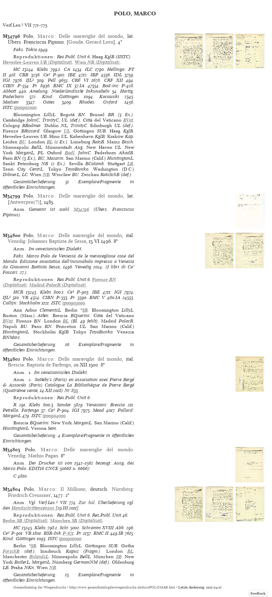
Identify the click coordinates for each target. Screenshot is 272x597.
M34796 (81, 209)
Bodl (69, 153)
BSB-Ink (52, 533)
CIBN (8, 86)
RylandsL (38, 557)
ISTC (8, 107)
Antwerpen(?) (25, 202)
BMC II (101, 533)
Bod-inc (110, 86)
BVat (128, 120)
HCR (18, 292)
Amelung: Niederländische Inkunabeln (69, 91)
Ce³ (46, 75)
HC (16, 69)
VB (25, 297)
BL (50, 142)
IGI (6, 80)
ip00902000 (25, 107)
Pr (34, 86)
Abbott (9, 91)
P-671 (68, 533)
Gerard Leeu (99, 42)
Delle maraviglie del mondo (91, 36)
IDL (118, 75)
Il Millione (72, 489)
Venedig (16, 241)
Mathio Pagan (43, 456)
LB (130, 164)
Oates (49, 102)
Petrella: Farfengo (21, 410)
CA (67, 69)
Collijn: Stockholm (21, 303)
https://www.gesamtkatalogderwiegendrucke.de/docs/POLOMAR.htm (122, 587)
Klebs (42, 69)
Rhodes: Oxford (98, 102)
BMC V (97, 297)
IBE (72, 75)
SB (85, 310)
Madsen (11, 102)
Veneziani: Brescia (105, 405)
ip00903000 (73, 303)
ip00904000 (54, 416)
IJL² (30, 80)
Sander (64, 405)
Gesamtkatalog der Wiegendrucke (39, 587)
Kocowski (109, 96)
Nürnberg (122, 489)
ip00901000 (70, 538)
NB (46, 174)
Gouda (75, 42)
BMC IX (62, 86)
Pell (52, 80)
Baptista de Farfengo (49, 365)
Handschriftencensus (33, 508)
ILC (88, 69)
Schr (64, 528)
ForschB (11, 551)
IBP (94, 75)
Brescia (16, 365)
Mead (98, 410)
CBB (23, 75)
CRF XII (113, 80)
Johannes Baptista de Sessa (57, 241)
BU (22, 142)
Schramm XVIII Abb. (103, 528)
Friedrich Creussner (29, 495)
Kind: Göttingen (60, 96)
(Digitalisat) (37, 62)
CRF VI (80, 80)
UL (67, 131)
